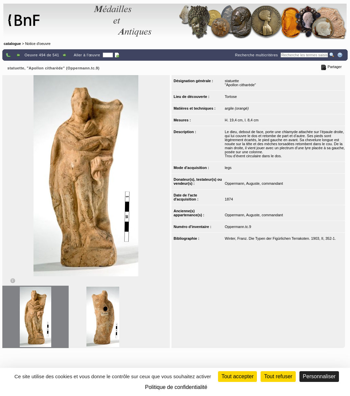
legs (228, 168)
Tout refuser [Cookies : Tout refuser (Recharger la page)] (278, 376)
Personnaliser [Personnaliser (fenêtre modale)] (319, 376)
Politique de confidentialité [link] (176, 387)
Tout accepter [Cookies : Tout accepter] (237, 376)
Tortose (231, 97)
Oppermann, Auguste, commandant (254, 183)
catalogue (12, 44)
